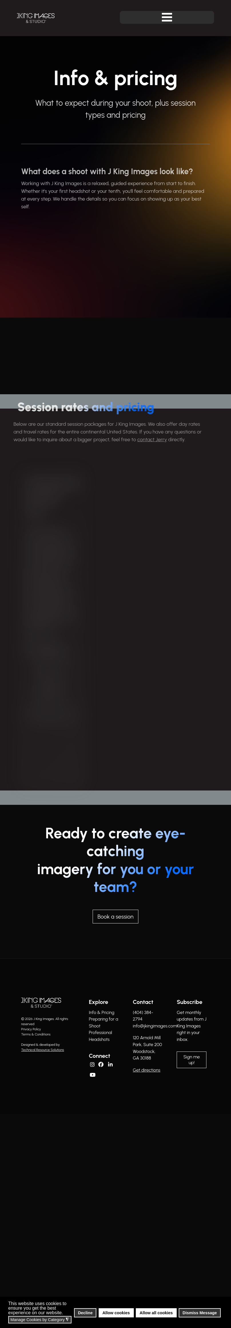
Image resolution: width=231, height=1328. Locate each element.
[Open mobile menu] (167, 17)
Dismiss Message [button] (200, 1313)
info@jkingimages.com (155, 1026)
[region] (115, 599)
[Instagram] (92, 1063)
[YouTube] (93, 1074)
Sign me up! (192, 1059)
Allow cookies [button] (116, 1313)
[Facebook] (101, 1064)
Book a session (115, 916)
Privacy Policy (31, 1029)
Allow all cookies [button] (156, 1313)
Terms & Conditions (36, 1034)
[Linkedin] (111, 1064)
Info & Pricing (101, 1012)
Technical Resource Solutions (42, 1050)
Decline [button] (85, 1313)
